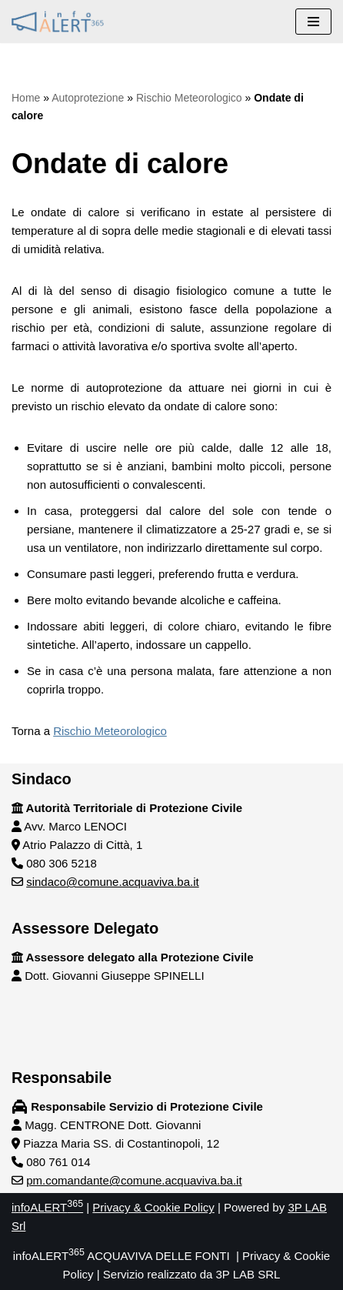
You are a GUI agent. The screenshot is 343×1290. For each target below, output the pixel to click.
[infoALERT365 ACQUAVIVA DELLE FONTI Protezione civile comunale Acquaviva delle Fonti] (58, 21)
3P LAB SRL (248, 1274)
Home (26, 98)
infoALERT (47, 1207)
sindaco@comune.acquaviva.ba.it (112, 881)
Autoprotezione (88, 98)
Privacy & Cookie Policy (153, 1207)
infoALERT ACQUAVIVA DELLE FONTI (121, 1255)
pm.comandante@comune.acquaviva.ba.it (133, 1180)
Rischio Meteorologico (189, 98)
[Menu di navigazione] (313, 21)
